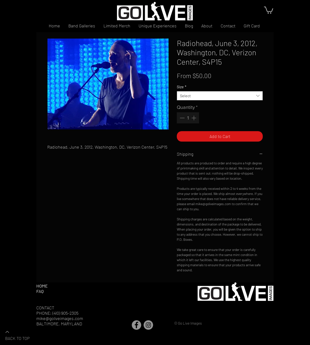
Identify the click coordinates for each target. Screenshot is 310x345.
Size (181, 86)
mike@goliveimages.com (59, 318)
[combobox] (220, 95)
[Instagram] (148, 325)
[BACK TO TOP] (22, 334)
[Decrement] (182, 117)
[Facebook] (136, 325)
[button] (268, 10)
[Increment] (194, 117)
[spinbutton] (188, 117)
